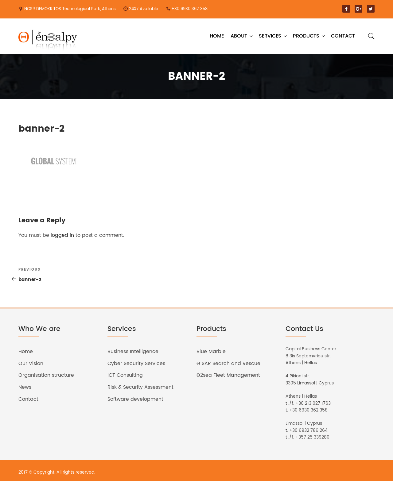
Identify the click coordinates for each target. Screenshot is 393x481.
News (24, 387)
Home (217, 36)
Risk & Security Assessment (140, 387)
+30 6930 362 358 (189, 9)
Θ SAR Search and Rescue (228, 364)
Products (309, 36)
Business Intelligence (132, 352)
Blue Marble (211, 352)
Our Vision (30, 364)
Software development (135, 399)
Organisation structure (46, 375)
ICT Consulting (125, 375)
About (242, 36)
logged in (62, 235)
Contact (343, 36)
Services (273, 36)
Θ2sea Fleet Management (228, 375)
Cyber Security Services (136, 364)
